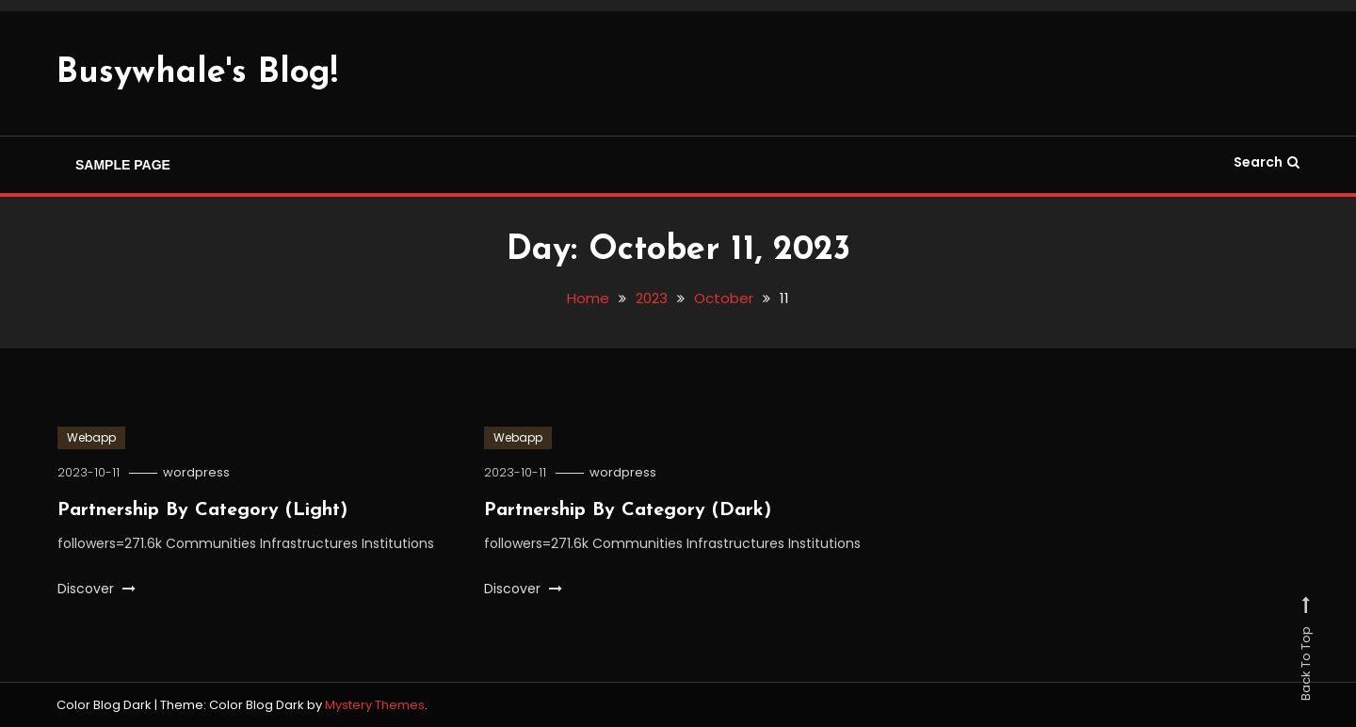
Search (1267, 162)
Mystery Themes (375, 705)
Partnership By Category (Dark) (627, 510)
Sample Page (122, 164)
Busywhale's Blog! (197, 73)
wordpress (196, 472)
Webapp (91, 437)
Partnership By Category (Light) (202, 510)
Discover (96, 588)
